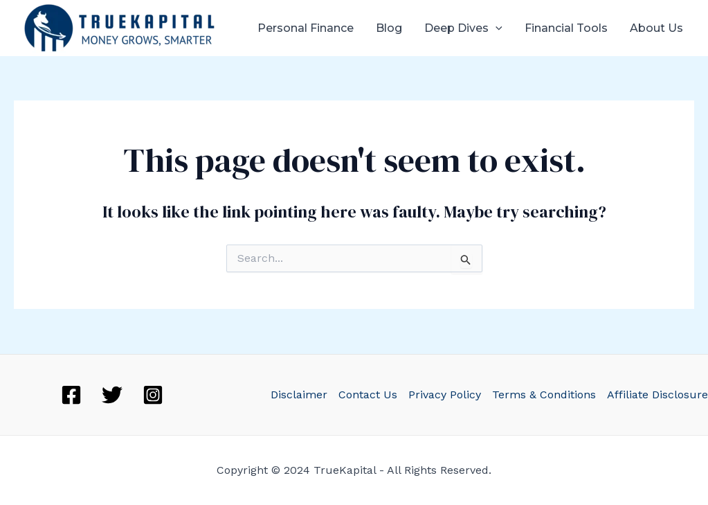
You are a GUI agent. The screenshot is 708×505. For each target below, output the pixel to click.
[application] (495, 28)
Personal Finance (305, 28)
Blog (389, 28)
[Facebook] (71, 395)
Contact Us (367, 394)
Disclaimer (299, 394)
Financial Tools (566, 28)
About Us (656, 28)
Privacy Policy (444, 394)
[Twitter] (112, 395)
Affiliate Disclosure (657, 394)
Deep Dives (463, 28)
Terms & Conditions (544, 394)
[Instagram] (153, 395)
